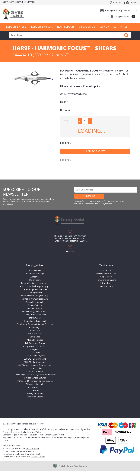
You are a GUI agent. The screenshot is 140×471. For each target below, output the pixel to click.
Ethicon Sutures (35, 305)
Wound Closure (35, 308)
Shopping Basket (125, 16)
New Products (66, 26)
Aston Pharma (32, 448)
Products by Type (15, 26)
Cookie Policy (106, 276)
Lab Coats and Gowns (35, 343)
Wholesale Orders (35, 396)
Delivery (104, 26)
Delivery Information (35, 393)
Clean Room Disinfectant (35, 321)
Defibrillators (35, 280)
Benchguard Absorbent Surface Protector (35, 324)
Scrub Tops (35, 330)
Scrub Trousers (35, 333)
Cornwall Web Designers (77, 466)
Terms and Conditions (106, 280)
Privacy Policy (106, 283)
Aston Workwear (27, 451)
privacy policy (95, 201)
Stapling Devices (35, 292)
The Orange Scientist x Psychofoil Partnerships (35, 374)
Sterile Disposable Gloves (35, 314)
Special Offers (87, 26)
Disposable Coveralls (35, 384)
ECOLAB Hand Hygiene (35, 355)
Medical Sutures (38, 456)
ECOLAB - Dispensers (35, 371)
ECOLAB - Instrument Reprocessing (35, 365)
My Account (117, 2)
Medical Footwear (35, 340)
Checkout (133, 2)
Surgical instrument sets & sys (35, 299)
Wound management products (35, 311)
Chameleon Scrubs (33, 454)
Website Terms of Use (106, 273)
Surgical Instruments (35, 302)
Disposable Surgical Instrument (35, 283)
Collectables (35, 352)
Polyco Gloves (35, 270)
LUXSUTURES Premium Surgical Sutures (35, 381)
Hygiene (35, 349)
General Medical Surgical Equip (34, 286)
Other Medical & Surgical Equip (35, 295)
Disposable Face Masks (34, 346)
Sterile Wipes (35, 317)
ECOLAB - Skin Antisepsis (35, 359)
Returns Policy (106, 286)
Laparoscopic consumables (35, 289)
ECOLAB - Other (35, 368)
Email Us (70, 251)
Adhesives (34, 276)
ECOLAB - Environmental (35, 362)
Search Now (126, 35)
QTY (66, 121)
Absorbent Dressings (35, 273)
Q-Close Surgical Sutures (35, 377)
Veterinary (34, 327)
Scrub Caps (35, 336)
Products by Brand (41, 26)
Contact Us (120, 26)
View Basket (35, 387)
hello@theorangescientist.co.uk (121, 10)
